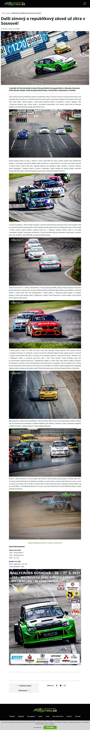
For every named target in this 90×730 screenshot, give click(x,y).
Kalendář (20, 712)
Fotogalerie (31, 712)
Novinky (8, 13)
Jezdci (40, 712)
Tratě (47, 712)
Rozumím (50, 727)
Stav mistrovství (58, 712)
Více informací (37, 727)
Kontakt (79, 712)
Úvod (3, 13)
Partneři (70, 712)
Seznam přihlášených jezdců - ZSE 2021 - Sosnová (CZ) (45, 543)
